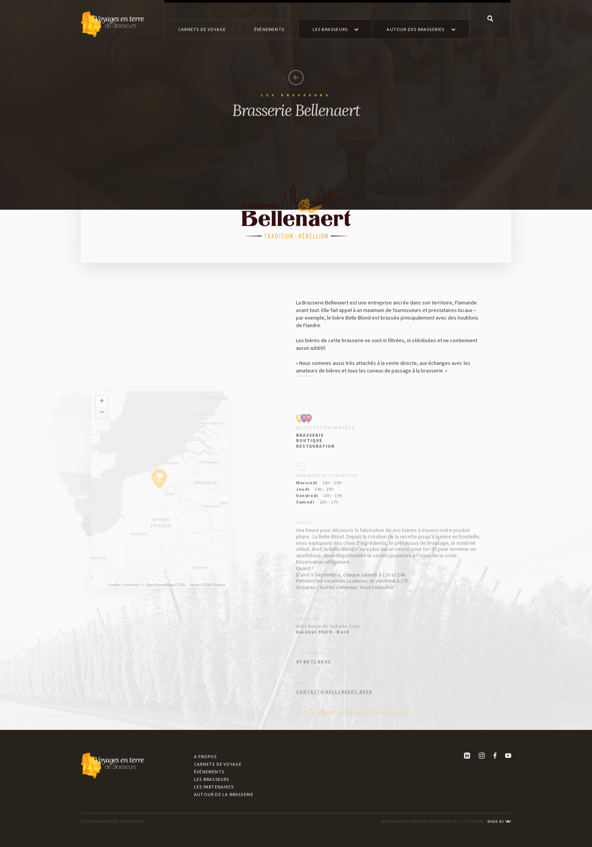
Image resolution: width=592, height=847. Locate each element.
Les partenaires (214, 787)
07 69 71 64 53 (313, 675)
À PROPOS (475, 821)
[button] (336, 29)
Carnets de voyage (218, 764)
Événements (209, 771)
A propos (205, 756)
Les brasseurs (212, 779)
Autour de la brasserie (223, 794)
